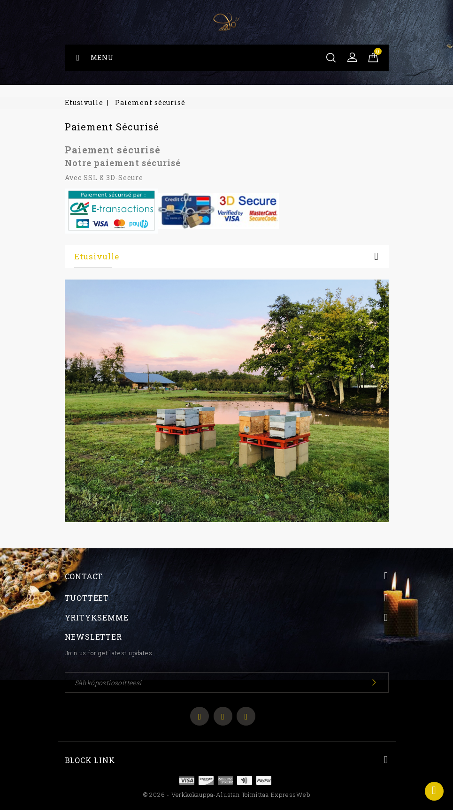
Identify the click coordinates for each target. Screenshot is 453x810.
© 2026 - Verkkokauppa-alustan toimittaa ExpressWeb (226, 794)
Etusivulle (96, 256)
